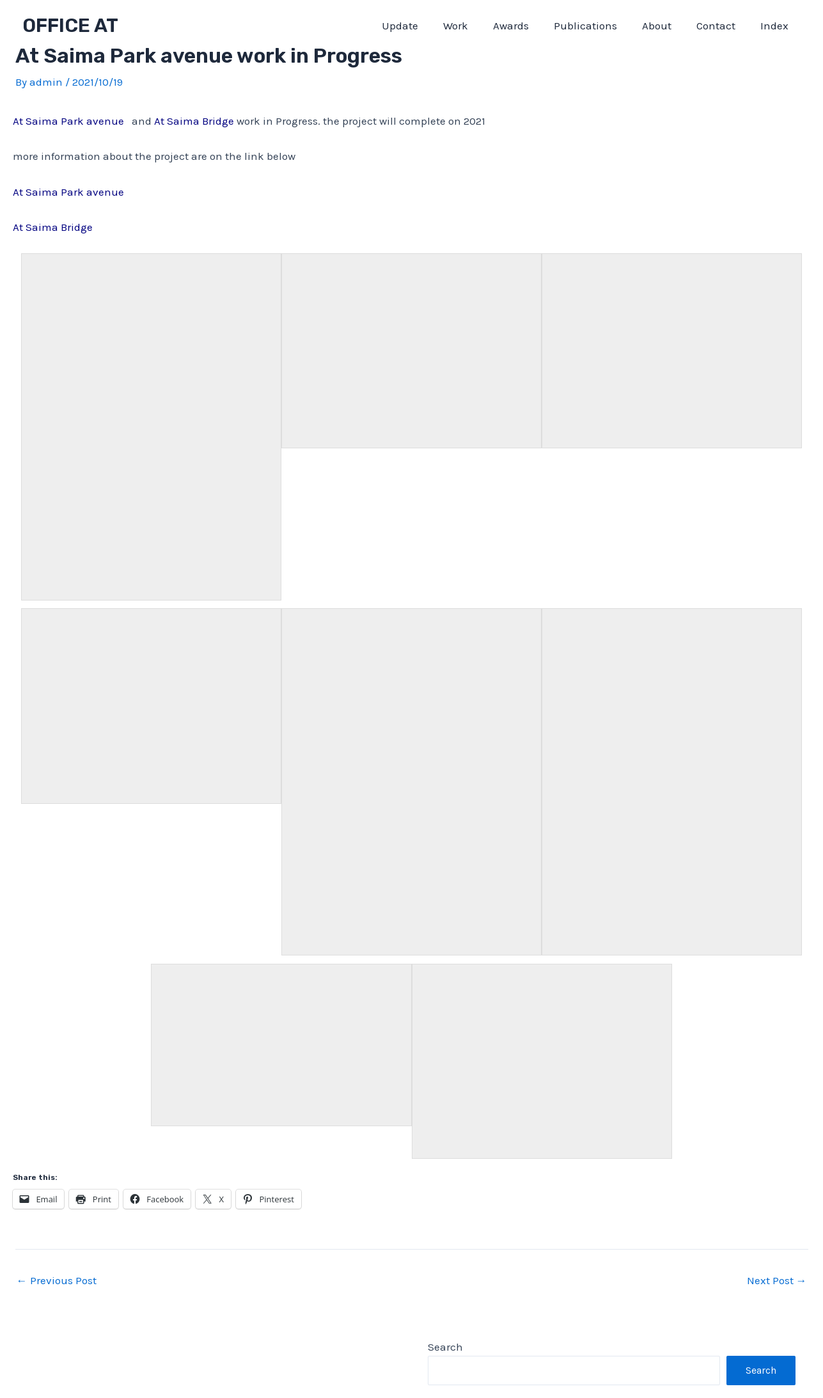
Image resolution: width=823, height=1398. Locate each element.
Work (472, 25)
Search (445, 1346)
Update (420, 25)
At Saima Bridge (195, 120)
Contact (720, 25)
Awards (525, 25)
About (664, 25)
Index (776, 25)
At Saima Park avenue (68, 191)
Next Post (777, 1280)
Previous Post (57, 1280)
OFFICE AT (70, 25)
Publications (596, 25)
